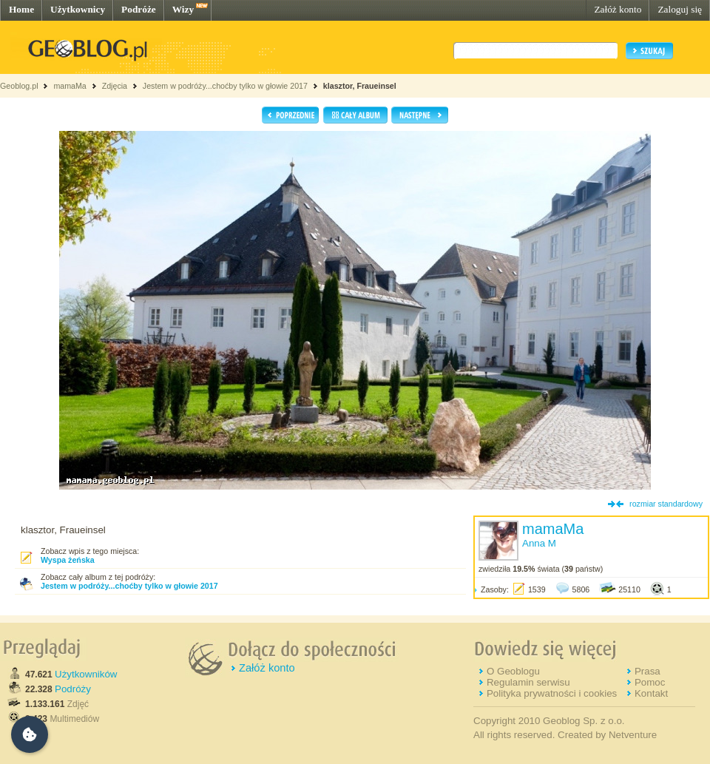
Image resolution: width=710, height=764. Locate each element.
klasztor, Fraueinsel (359, 85)
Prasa (647, 671)
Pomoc (650, 682)
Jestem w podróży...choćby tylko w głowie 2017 (225, 85)
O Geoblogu (513, 671)
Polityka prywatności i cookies (552, 693)
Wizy (183, 9)
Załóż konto (617, 9)
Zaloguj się (679, 9)
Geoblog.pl (19, 85)
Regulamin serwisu (528, 682)
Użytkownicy (77, 9)
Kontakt (651, 693)
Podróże (138, 9)
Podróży (73, 688)
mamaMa (69, 85)
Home (21, 9)
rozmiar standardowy (666, 503)
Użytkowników (86, 674)
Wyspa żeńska (68, 559)
